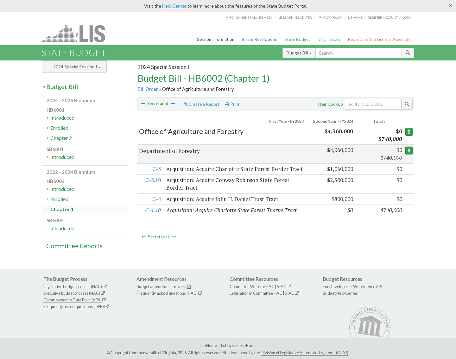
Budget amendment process (161, 286)
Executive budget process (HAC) (71, 293)
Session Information (215, 39)
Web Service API (367, 286)
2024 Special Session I (77, 66)
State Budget (297, 39)
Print (232, 104)
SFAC (281, 286)
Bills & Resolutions (259, 39)
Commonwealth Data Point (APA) (72, 299)
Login (407, 17)
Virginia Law (329, 39)
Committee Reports (74, 245)
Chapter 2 (61, 138)
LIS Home (208, 345)
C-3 (156, 169)
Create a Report (201, 104)
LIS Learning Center (295, 17)
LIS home (355, 17)
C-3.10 (153, 187)
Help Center (174, 6)
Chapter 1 (62, 209)
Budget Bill (299, 52)
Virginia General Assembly (249, 17)
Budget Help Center (340, 293)
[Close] (450, 5)
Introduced (62, 118)
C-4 (156, 206)
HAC (270, 286)
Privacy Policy (330, 17)
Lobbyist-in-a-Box (237, 345)
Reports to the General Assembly (379, 39)
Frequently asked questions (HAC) (167, 293)
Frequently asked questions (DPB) (73, 306)
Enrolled (59, 128)
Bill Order (147, 89)
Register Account (383, 17)
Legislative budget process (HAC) (72, 286)
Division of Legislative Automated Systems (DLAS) (304, 352)
